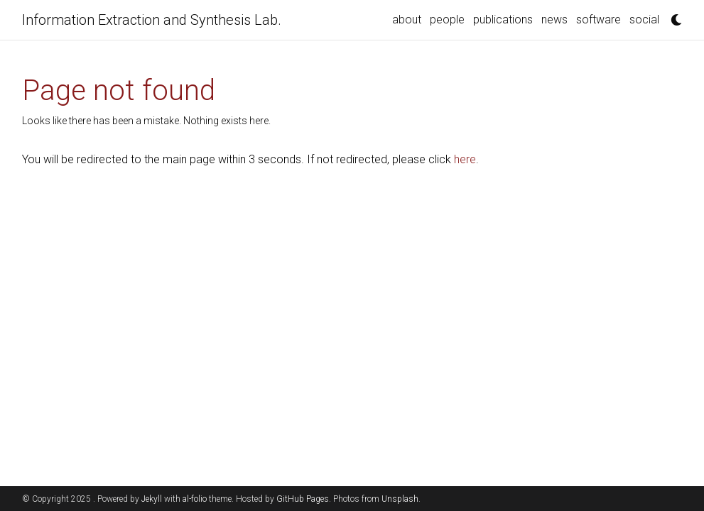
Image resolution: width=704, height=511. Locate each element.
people (447, 19)
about (406, 19)
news (554, 19)
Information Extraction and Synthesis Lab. (151, 19)
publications (503, 19)
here (465, 159)
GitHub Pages (302, 499)
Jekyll (151, 499)
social (644, 19)
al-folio (195, 499)
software (598, 19)
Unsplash (399, 499)
